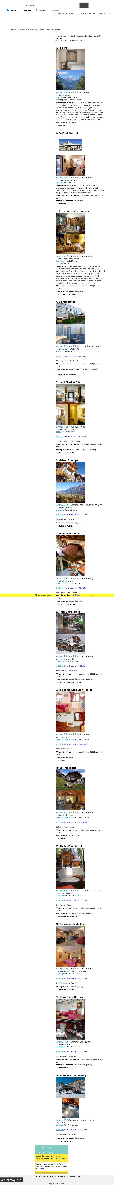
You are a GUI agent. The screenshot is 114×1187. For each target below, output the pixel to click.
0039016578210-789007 (66, 682)
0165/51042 (61, 526)
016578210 (61, 760)
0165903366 (61, 604)
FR (105, 14)
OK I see (76, 595)
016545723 (61, 374)
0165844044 (61, 989)
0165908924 (61, 1068)
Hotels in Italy (14, 30)
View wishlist (98, 14)
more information (62, 595)
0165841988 (61, 916)
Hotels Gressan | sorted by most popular (71, 36)
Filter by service (43, 1147)
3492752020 (61, 204)
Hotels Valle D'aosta (29, 30)
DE (109, 14)
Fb (67, 294)
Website (70, 204)
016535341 (61, 294)
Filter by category (44, 1152)
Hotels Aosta (44, 30)
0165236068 (61, 453)
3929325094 (61, 1141)
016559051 (61, 125)
